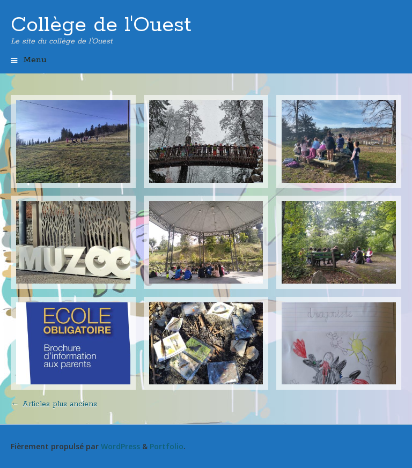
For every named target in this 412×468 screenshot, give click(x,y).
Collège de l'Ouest (101, 25)
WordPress (120, 446)
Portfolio (166, 446)
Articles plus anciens (54, 404)
